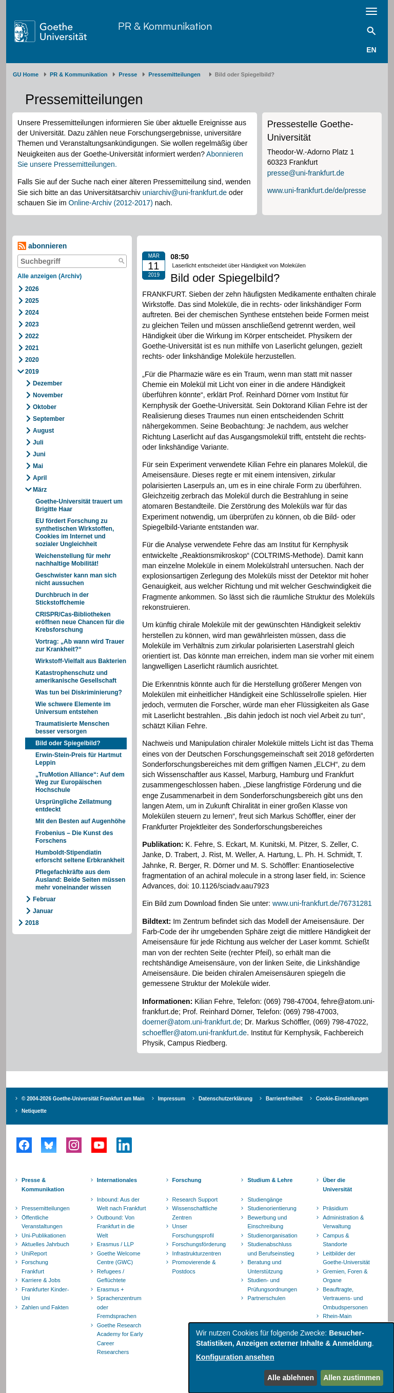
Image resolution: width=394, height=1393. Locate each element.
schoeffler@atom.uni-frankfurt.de (194, 1033)
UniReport (34, 1253)
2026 (32, 289)
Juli (38, 442)
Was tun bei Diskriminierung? (78, 692)
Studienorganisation (272, 1235)
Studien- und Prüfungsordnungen (272, 1284)
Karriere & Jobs (41, 1280)
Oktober (44, 407)
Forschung (187, 1180)
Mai (38, 466)
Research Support (195, 1199)
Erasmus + (110, 1289)
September (49, 418)
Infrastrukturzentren (196, 1253)
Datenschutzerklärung (225, 1098)
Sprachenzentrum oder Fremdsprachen (119, 1307)
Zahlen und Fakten (45, 1307)
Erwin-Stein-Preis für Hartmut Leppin (78, 758)
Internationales (117, 1180)
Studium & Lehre (269, 1180)
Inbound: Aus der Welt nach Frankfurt (121, 1204)
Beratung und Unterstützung (264, 1266)
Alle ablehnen (290, 1377)
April (40, 477)
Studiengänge (264, 1199)
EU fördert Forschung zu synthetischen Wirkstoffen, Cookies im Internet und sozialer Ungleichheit (75, 532)
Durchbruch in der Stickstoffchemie (62, 598)
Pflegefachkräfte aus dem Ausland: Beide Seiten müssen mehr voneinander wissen (80, 879)
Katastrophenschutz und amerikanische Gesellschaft (75, 676)
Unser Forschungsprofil (193, 1231)
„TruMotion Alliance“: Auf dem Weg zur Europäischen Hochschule (80, 782)
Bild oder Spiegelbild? (68, 743)
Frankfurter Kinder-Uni (45, 1294)
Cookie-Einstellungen (342, 1098)
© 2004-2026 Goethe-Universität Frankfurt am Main (83, 1098)
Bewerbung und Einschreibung (267, 1222)
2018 (32, 922)
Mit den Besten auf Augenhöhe (80, 821)
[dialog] (291, 1358)
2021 (32, 348)
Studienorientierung (271, 1208)
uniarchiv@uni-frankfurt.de (185, 192)
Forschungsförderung (198, 1244)
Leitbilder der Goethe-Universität (346, 1258)
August (43, 430)
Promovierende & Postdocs (194, 1266)
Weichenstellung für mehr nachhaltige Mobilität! (73, 559)
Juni (39, 454)
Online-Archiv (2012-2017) (111, 203)
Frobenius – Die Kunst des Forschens (74, 836)
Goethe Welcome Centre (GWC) (119, 1258)
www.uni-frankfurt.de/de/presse (316, 190)
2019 (32, 371)
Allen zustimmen (351, 1377)
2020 (32, 359)
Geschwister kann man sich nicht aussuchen (75, 579)
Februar (44, 899)
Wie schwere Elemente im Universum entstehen (73, 708)
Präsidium (335, 1208)
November (48, 395)
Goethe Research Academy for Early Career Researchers (120, 1339)
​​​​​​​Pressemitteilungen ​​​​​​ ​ (176, 74)
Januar (43, 911)
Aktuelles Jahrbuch (45, 1244)
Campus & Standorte (336, 1240)
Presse (128, 74)
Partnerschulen (266, 1298)
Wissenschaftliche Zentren (195, 1213)
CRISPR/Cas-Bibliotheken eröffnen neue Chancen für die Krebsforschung (79, 622)
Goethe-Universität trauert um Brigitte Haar (79, 505)
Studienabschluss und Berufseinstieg (270, 1248)
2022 (32, 336)
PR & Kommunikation (165, 26)
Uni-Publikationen (44, 1235)
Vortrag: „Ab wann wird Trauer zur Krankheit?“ (79, 645)
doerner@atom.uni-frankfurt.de (191, 1022)
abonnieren (42, 246)
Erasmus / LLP (115, 1244)
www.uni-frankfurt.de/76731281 (322, 903)
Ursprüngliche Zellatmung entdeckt (73, 805)
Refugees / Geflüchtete (111, 1276)
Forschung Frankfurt (35, 1266)
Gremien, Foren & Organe (345, 1276)
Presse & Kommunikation (43, 1184)
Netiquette (34, 1111)
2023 (32, 324)
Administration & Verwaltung (343, 1222)
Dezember (47, 383)
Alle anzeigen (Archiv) (49, 276)
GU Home (25, 74)
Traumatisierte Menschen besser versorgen (72, 727)
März (40, 489)
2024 (32, 312)
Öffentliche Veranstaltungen (42, 1222)
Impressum (171, 1098)
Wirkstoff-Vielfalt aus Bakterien (80, 661)
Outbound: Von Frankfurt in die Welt (115, 1226)
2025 (32, 300)
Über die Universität (337, 1184)
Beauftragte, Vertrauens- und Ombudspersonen (345, 1298)
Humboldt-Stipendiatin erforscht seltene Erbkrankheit (79, 856)
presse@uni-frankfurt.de (305, 173)
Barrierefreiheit (284, 1098)
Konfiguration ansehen (235, 1357)
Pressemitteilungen (46, 1208)
